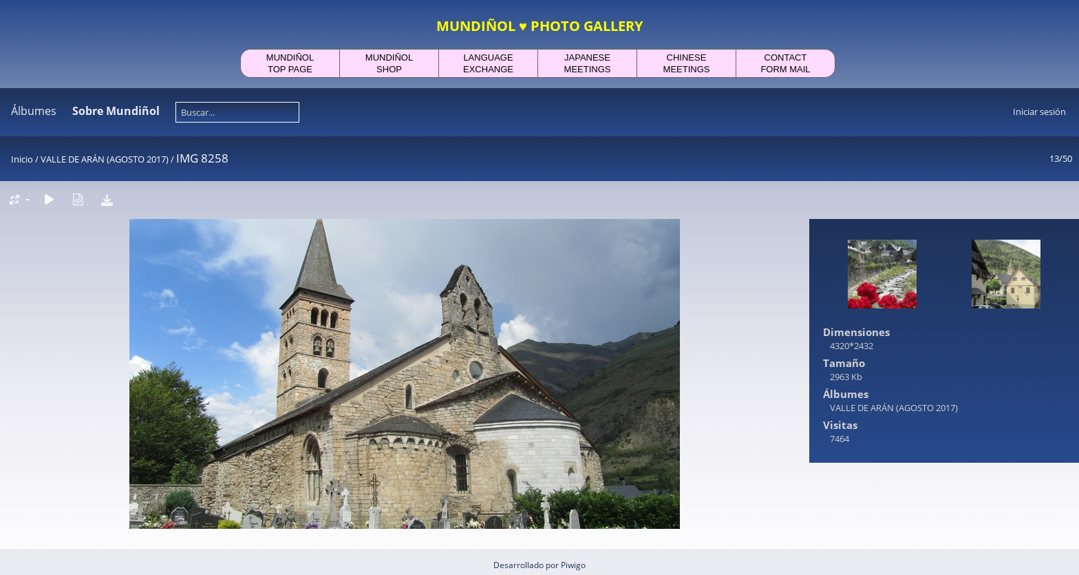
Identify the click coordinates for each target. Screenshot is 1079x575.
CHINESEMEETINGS (686, 63)
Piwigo (573, 565)
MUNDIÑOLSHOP (389, 63)
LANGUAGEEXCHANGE (488, 63)
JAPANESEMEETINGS (587, 63)
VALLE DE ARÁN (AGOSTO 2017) (105, 159)
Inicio (22, 159)
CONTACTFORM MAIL (785, 63)
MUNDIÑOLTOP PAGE (290, 63)
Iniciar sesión (1039, 111)
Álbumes (33, 110)
